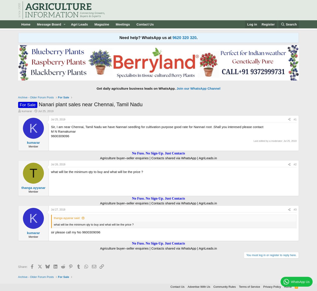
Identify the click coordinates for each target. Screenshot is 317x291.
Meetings (123, 24)
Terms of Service (249, 286)
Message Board (49, 24)
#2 (295, 164)
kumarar (27, 111)
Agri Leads (79, 24)
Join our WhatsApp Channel (199, 88)
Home (26, 24)
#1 (295, 119)
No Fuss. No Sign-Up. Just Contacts (158, 153)
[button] (65, 24)
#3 (295, 209)
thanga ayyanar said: (67, 218)
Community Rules (224, 286)
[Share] (289, 119)
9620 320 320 (184, 38)
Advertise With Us (199, 286)
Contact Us (145, 24)
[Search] (289, 24)
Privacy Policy (272, 286)
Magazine (102, 24)
